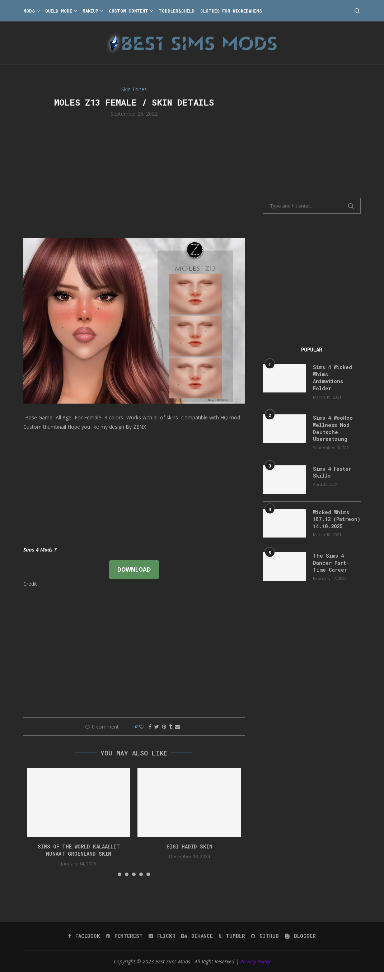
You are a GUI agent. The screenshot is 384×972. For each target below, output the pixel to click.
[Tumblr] (232, 936)
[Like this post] (141, 726)
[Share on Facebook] (150, 726)
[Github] (265, 936)
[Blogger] (300, 936)
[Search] (357, 10)
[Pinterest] (124, 936)
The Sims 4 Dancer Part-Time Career (331, 562)
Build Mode (58, 11)
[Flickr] (162, 936)
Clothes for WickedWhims (231, 11)
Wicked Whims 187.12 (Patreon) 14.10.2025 (336, 519)
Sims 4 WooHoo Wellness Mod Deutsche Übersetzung (333, 428)
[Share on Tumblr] (170, 726)
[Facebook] (84, 936)
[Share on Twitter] (156, 726)
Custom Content (128, 11)
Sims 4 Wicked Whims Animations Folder (332, 378)
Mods (29, 11)
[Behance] (197, 936)
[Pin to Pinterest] (164, 726)
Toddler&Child (177, 11)
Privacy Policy (255, 961)
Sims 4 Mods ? (39, 549)
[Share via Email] (177, 726)
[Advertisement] (134, 176)
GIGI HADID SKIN (189, 846)
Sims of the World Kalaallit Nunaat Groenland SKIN (79, 850)
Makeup (90, 11)
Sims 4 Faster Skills (332, 472)
